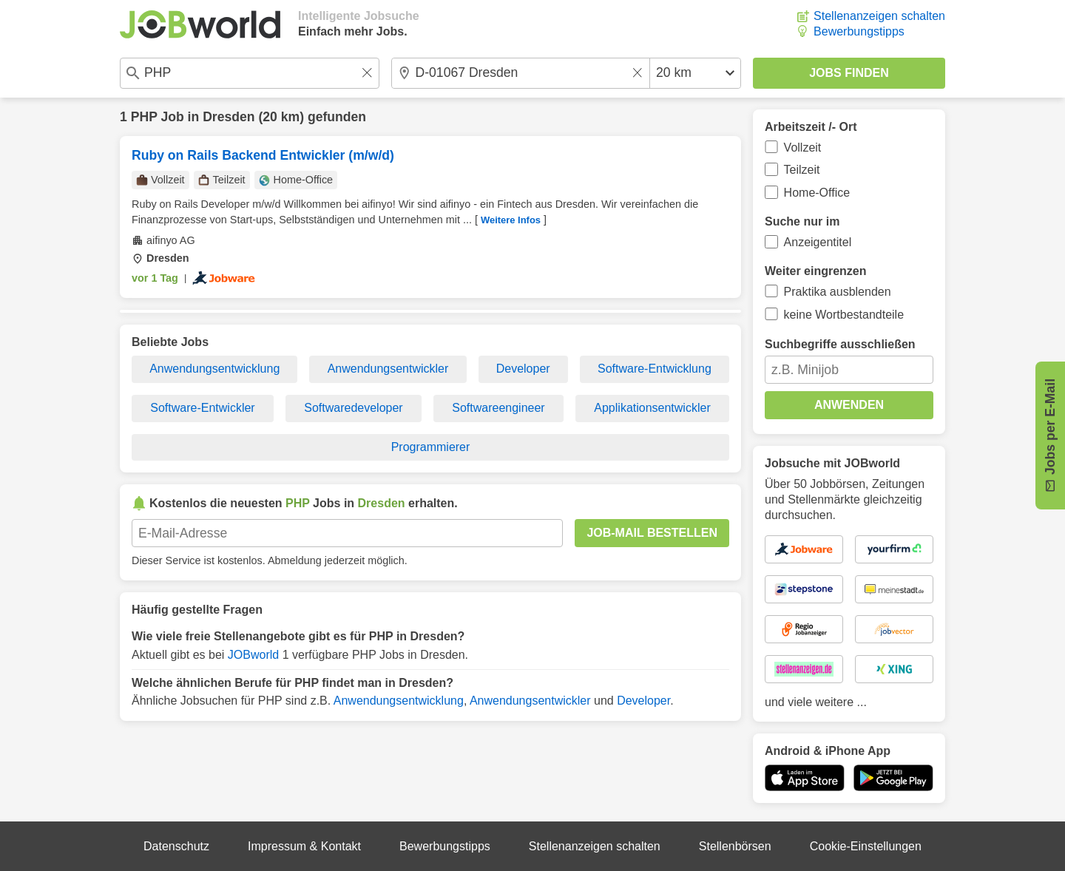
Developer (523, 368)
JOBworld (253, 654)
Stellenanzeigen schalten (879, 16)
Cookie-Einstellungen (866, 846)
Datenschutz (176, 846)
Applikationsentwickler (652, 407)
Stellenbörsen (735, 846)
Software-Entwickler (202, 407)
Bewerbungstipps (859, 31)
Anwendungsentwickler (388, 368)
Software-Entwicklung (654, 368)
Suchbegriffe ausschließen (840, 344)
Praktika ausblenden (837, 291)
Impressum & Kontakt (304, 846)
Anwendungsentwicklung (214, 368)
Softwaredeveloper (353, 407)
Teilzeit (802, 169)
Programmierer (430, 447)
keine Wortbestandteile (844, 314)
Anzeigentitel (818, 242)
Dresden (228, 116)
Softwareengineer (498, 407)
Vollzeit (803, 147)
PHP (144, 116)
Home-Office (817, 192)
